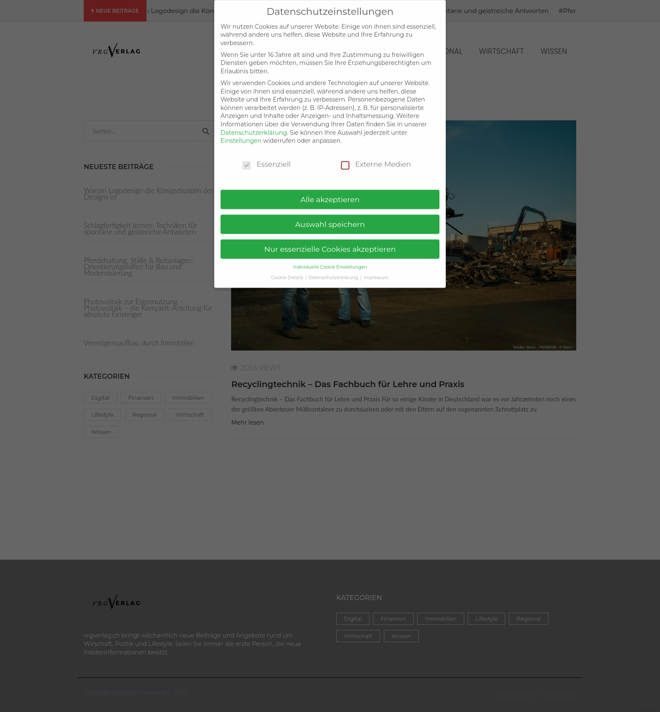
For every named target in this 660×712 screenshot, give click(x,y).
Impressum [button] (376, 271)
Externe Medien (376, 158)
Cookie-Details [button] (287, 271)
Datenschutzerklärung (254, 126)
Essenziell (266, 158)
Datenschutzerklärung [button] (334, 271)
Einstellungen (241, 134)
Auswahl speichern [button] (330, 218)
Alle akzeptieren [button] (330, 193)
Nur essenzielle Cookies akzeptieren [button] (330, 243)
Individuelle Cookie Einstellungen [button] (330, 261)
